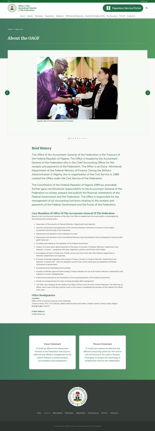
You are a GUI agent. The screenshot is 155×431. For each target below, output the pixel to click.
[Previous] (7, 92)
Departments (80, 413)
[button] (69, 138)
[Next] (147, 92)
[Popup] (146, 8)
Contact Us (114, 413)
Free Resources (93, 413)
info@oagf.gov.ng (38, 314)
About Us (47, 413)
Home (39, 413)
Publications (69, 413)
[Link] (22, 8)
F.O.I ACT (104, 413)
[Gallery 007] (77, 51)
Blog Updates (57, 413)
